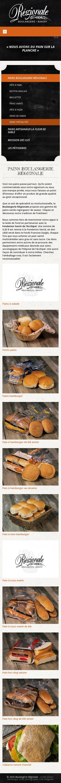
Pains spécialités (18, 122)
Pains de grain (17, 115)
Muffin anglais (18, 91)
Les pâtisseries (17, 148)
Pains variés (16, 103)
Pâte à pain (15, 84)
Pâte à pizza (15, 109)
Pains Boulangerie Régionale (27, 78)
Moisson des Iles (19, 140)
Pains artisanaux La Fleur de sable (27, 130)
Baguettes (15, 97)
